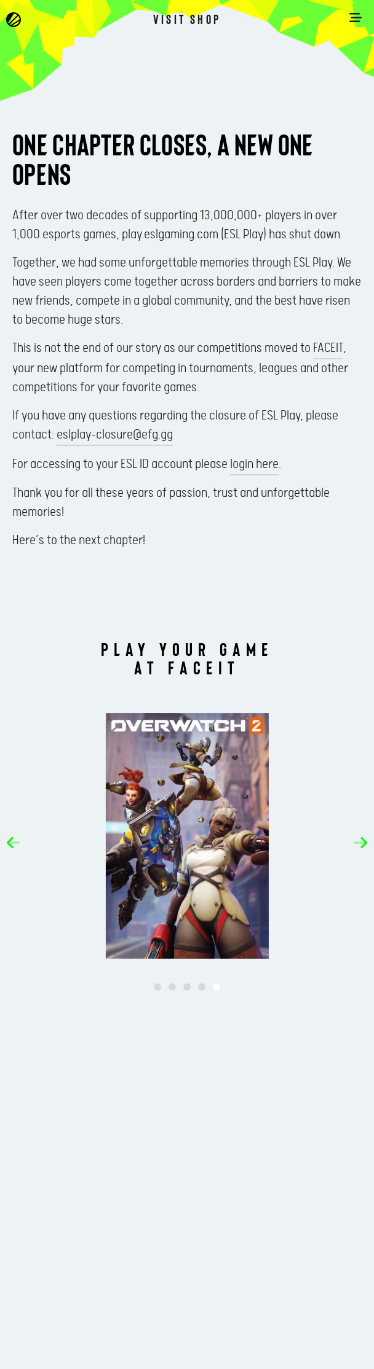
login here (254, 464)
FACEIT (328, 348)
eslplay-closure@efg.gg (115, 434)
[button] (13, 842)
